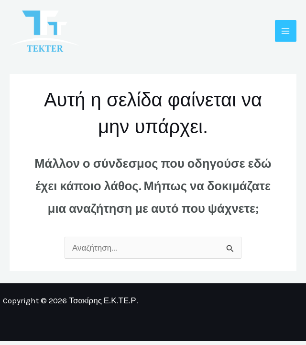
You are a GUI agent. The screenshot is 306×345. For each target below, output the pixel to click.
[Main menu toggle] (286, 31)
